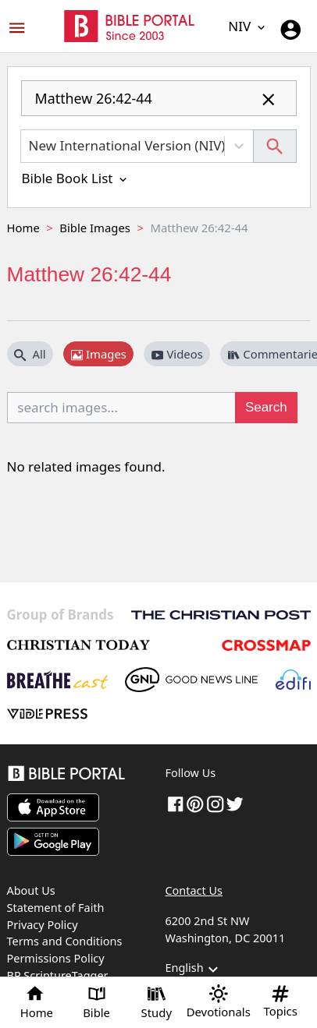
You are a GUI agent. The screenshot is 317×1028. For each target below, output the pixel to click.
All (30, 354)
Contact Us (194, 890)
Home (23, 227)
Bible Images (94, 227)
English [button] (194, 969)
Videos (177, 354)
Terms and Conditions (65, 941)
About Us (31, 890)
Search (266, 407)
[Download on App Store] (53, 807)
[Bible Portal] (79, 776)
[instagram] (215, 803)
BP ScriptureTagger (58, 975)
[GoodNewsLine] (190, 679)
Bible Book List (76, 178)
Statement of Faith (56, 907)
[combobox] (159, 104)
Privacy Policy (42, 924)
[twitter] (235, 803)
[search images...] (122, 407)
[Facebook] (176, 803)
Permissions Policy (56, 958)
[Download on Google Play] (53, 841)
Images (98, 354)
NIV (247, 26)
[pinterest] (195, 803)
